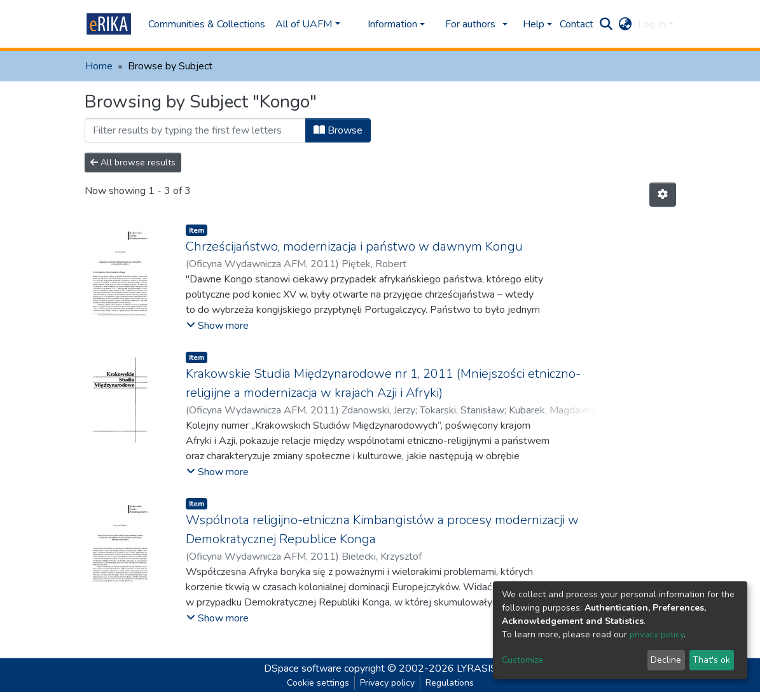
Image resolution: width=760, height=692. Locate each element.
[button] (624, 24)
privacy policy (657, 634)
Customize (522, 660)
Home (99, 66)
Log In (651, 24)
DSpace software (303, 668)
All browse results (133, 162)
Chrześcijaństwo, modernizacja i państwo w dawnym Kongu (354, 246)
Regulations (449, 683)
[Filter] (195, 130)
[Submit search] (605, 24)
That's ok (711, 660)
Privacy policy (387, 683)
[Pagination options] (662, 195)
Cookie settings (318, 683)
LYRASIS (477, 668)
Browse (338, 130)
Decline (666, 660)
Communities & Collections (206, 24)
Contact (576, 24)
